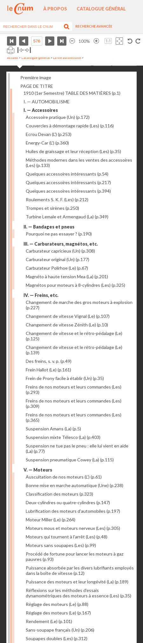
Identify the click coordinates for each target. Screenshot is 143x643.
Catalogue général (101, 8)
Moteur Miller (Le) (50, 519)
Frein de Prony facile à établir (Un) (65, 378)
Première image (35, 77)
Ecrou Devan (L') (49, 134)
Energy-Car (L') (47, 142)
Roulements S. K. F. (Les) (57, 199)
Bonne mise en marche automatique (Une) (74, 485)
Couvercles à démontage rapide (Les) (70, 125)
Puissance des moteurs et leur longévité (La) (77, 581)
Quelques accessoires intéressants (67, 174)
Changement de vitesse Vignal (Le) (68, 316)
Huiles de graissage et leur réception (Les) (73, 151)
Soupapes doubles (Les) (56, 638)
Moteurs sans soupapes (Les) (61, 545)
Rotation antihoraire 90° (130, 41)
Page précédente (23, 41)
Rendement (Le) (49, 621)
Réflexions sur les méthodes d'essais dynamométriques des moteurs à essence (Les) (78, 593)
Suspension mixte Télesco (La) (63, 437)
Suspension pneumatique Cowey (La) (70, 459)
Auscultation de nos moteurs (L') (64, 476)
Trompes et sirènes (52, 208)
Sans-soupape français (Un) (60, 630)
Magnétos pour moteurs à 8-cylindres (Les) (75, 285)
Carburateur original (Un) (57, 259)
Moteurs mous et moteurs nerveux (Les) (73, 528)
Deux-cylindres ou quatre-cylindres (68, 502)
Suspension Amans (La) (53, 428)
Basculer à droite (28, 50)
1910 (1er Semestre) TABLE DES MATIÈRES (72, 93)
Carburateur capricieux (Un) (60, 251)
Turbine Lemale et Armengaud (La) (67, 216)
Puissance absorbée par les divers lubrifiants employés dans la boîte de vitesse (80, 570)
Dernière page (61, 41)
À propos (55, 8)
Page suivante (49, 41)
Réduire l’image (72, 41)
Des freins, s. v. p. (49, 361)
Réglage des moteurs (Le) (57, 604)
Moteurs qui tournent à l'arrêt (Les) (66, 536)
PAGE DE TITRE (36, 86)
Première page (11, 41)
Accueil (12, 58)
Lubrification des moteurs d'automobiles (73, 511)
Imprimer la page (10, 50)
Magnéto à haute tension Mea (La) (67, 276)
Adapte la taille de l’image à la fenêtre (119, 41)
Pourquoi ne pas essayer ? (59, 233)
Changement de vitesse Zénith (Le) (67, 324)
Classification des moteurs (59, 494)
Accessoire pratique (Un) (58, 117)
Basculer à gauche (20, 50)
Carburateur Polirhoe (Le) (57, 268)
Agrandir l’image (96, 41)
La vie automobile (67, 58)
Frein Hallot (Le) (48, 369)
